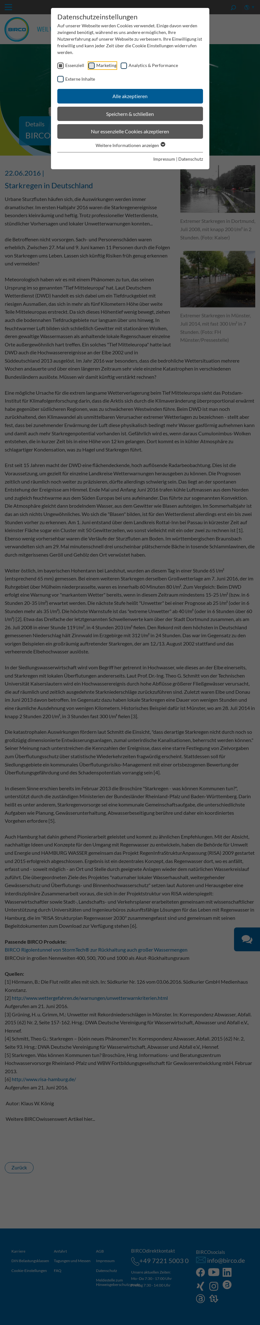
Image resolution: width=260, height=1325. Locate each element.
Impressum (164, 159)
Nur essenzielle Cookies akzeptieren (130, 131)
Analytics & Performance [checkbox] (153, 65)
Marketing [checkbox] (106, 65)
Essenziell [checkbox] (74, 65)
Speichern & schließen (130, 114)
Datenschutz (190, 159)
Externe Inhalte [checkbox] (80, 79)
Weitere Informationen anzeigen (130, 145)
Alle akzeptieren (130, 96)
